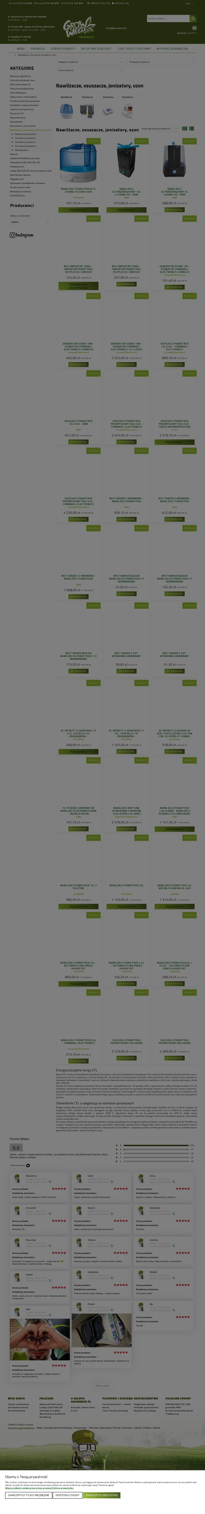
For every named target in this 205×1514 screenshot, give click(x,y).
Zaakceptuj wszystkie (102, 1495)
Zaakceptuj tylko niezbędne (28, 1495)
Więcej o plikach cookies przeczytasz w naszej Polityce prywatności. (39, 1488)
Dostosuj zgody (67, 1495)
